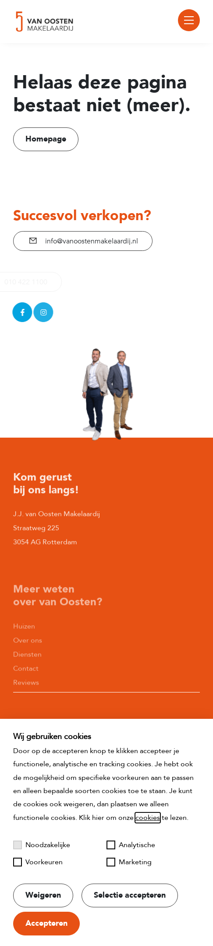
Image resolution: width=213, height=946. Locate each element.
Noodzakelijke (41, 845)
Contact (26, 692)
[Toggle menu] (189, 20)
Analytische (130, 845)
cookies (147, 818)
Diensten (27, 678)
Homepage (45, 139)
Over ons (27, 664)
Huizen (24, 650)
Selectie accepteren (130, 895)
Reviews (26, 706)
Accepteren (46, 923)
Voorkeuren (38, 862)
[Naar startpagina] (44, 21)
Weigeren (43, 895)
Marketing (129, 862)
